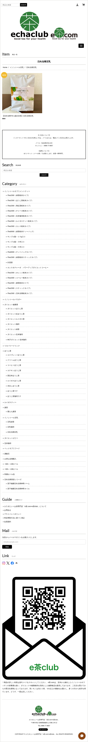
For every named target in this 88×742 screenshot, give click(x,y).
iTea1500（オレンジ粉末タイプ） (20, 273)
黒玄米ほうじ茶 (13, 376)
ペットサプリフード (12, 448)
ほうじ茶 (7, 351)
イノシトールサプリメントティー (17, 191)
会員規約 (7, 522)
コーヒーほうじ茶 (14, 365)
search (23, 5)
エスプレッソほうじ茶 (15, 355)
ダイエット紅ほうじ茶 (15, 314)
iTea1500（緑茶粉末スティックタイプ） (22, 257)
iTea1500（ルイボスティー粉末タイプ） (22, 221)
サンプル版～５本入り (15, 247)
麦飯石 (7, 454)
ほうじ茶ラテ (12, 391)
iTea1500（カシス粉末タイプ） (19, 226)
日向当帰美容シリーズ (12, 479)
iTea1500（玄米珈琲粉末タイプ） (20, 216)
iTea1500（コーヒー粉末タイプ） (20, 278)
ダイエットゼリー (11, 438)
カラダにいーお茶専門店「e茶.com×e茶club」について (25, 506)
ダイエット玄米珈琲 (15, 334)
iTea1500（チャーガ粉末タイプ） (20, 211)
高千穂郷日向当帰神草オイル (18, 489)
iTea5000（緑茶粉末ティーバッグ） (21, 231)
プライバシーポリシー (12, 514)
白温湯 (10, 262)
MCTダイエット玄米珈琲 (16, 340)
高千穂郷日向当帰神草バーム (18, 483)
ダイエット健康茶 (11, 305)
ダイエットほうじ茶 (15, 309)
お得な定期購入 (10, 459)
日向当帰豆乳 (12, 432)
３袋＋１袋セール (11, 464)
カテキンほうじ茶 (14, 370)
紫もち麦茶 (11, 411)
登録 (7, 547)
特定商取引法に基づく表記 (14, 518)
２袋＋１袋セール (11, 469)
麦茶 (6, 407)
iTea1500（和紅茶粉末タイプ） (19, 206)
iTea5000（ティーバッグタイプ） (20, 252)
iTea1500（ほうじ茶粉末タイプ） (20, 200)
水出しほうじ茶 (13, 386)
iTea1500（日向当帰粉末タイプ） (20, 293)
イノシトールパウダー (12, 299)
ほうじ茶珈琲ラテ (14, 396)
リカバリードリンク (12, 346)
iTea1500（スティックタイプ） (19, 288)
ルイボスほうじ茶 (14, 381)
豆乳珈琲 (10, 427)
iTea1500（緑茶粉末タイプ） (18, 195)
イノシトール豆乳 (17, 67)
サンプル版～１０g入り (16, 237)
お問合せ (7, 510)
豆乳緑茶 (10, 422)
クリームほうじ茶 (14, 360)
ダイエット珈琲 (13, 324)
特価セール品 (9, 474)
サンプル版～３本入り (15, 242)
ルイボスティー (10, 402)
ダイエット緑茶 (13, 329)
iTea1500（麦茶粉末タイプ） (18, 283)
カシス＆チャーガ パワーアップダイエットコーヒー (27, 268)
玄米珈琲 (7, 443)
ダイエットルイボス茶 (15, 319)
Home (5, 67)
